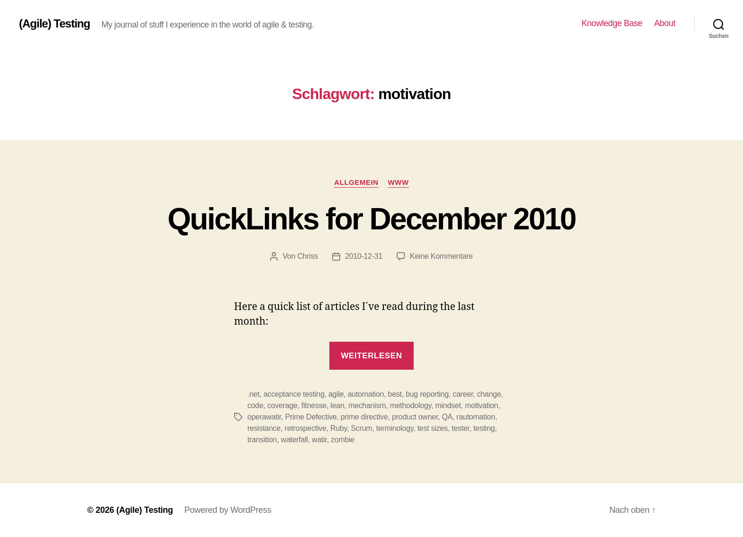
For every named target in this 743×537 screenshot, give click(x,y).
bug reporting (427, 394)
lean (337, 405)
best (395, 394)
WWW (398, 182)
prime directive (364, 417)
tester (461, 428)
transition (262, 440)
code (255, 405)
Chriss (307, 256)
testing (484, 428)
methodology (410, 405)
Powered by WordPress (227, 510)
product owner (415, 417)
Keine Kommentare (441, 256)
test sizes (432, 428)
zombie (342, 440)
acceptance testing (294, 394)
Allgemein (356, 182)
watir (319, 440)
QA (447, 417)
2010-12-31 (363, 256)
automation (366, 394)
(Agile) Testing (54, 23)
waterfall (294, 440)
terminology (395, 428)
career (463, 394)
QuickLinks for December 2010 (371, 219)
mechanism (367, 405)
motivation (481, 405)
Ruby (338, 428)
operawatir (264, 417)
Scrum (361, 428)
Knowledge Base (611, 23)
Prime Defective (310, 417)
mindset (448, 405)
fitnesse (313, 405)
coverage (282, 405)
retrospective (305, 428)
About (664, 23)
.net (253, 394)
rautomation (475, 417)
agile (336, 394)
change (489, 394)
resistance (264, 428)
